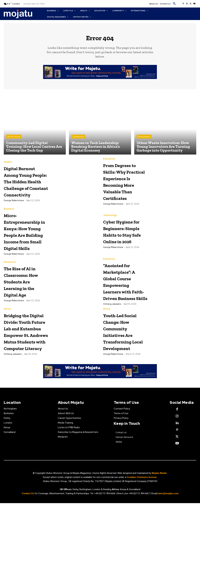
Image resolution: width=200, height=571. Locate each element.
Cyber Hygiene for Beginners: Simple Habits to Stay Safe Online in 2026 (124, 246)
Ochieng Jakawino (112, 339)
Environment (144, 139)
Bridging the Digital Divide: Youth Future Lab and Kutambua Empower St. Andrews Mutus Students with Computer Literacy (25, 383)
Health (8, 161)
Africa (7, 344)
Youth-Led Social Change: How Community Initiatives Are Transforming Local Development (124, 373)
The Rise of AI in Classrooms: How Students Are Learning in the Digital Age (25, 303)
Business (9, 224)
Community (78, 139)
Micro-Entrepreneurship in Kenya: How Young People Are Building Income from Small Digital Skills (30, 250)
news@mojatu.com (168, 561)
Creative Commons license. (142, 545)
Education (109, 161)
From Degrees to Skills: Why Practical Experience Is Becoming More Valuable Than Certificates (123, 190)
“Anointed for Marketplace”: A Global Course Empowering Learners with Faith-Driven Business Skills (124, 310)
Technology (110, 227)
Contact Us (28, 561)
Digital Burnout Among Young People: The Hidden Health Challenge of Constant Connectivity (25, 190)
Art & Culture (13, 139)
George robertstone (14, 219)
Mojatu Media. (159, 541)
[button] (174, 4)
